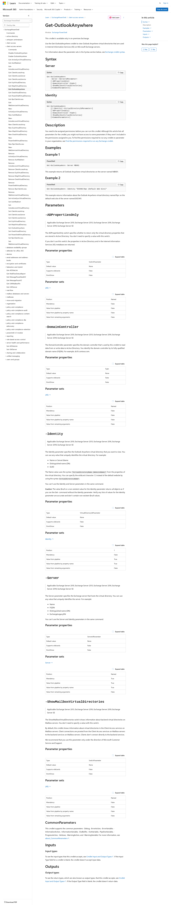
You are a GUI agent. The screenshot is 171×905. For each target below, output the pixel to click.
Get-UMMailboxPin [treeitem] (13, 283)
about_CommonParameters (56, 838)
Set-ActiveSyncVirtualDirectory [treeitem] (19, 198)
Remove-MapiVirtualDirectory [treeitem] (19, 176)
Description (147, 25)
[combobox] (17, 20)
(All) (48, 288)
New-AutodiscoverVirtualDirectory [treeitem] (18, 119)
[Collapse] (28, 16)
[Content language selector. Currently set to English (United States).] (13, 901)
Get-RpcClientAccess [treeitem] (15, 99)
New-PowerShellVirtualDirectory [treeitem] (17, 139)
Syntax (146, 22)
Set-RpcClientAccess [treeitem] (15, 238)
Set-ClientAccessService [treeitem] (17, 218)
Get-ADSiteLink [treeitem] (12, 270)
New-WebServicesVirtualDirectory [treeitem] (18, 148)
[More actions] (124, 17)
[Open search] (160, 3)
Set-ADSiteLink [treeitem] (12, 346)
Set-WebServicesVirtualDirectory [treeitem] (18, 242)
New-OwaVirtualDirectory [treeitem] (17, 134)
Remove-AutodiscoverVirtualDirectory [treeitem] (18, 164)
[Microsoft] (4, 3)
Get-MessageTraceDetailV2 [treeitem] (16, 277)
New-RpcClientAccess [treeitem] (16, 144)
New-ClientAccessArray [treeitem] (16, 124)
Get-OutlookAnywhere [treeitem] (16, 89)
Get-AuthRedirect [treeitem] (14, 63)
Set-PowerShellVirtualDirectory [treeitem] (19, 234)
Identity (49, 539)
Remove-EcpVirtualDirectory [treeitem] (18, 172)
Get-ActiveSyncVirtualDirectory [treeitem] (19, 60)
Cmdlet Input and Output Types (99, 856)
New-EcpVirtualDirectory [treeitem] (17, 128)
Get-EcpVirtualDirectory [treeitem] (17, 82)
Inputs (146, 34)
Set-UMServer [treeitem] (12, 349)
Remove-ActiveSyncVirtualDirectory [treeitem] (18, 155)
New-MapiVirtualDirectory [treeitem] (17, 131)
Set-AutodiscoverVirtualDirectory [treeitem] (18, 206)
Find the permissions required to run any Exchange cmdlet (89, 141)
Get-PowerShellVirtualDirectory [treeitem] (19, 96)
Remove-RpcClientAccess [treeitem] (17, 189)
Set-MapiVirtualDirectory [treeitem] (17, 224)
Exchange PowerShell (59, 32)
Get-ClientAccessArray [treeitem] (16, 72)
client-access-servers (76, 17)
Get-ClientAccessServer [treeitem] (16, 76)
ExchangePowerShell (59, 17)
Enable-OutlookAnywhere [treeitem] (17, 56)
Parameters (148, 31)
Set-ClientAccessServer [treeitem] (16, 214)
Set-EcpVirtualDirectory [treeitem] (16, 221)
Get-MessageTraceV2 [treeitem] (14, 280)
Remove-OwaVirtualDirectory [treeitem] (18, 179)
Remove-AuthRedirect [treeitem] (16, 160)
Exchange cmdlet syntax (115, 52)
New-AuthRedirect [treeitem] (15, 115)
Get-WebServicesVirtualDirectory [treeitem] (18, 103)
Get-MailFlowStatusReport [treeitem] (16, 274)
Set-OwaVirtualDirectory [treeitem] (17, 231)
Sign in (165, 3)
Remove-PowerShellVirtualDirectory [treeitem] (17, 184)
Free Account (162, 9)
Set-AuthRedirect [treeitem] (14, 202)
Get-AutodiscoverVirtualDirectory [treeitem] (18, 67)
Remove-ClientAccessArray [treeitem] (18, 169)
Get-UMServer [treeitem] (12, 287)
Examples (147, 28)
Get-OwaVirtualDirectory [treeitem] (17, 92)
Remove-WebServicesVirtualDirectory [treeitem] (18, 193)
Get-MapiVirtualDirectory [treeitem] (17, 86)
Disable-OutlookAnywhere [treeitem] (17, 53)
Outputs (147, 37)
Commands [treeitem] (11, 33)
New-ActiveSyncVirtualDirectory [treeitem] (18, 110)
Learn (47, 17)
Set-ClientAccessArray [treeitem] (16, 211)
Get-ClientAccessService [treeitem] (17, 79)
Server (49, 662)
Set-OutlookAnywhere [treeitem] (16, 228)
